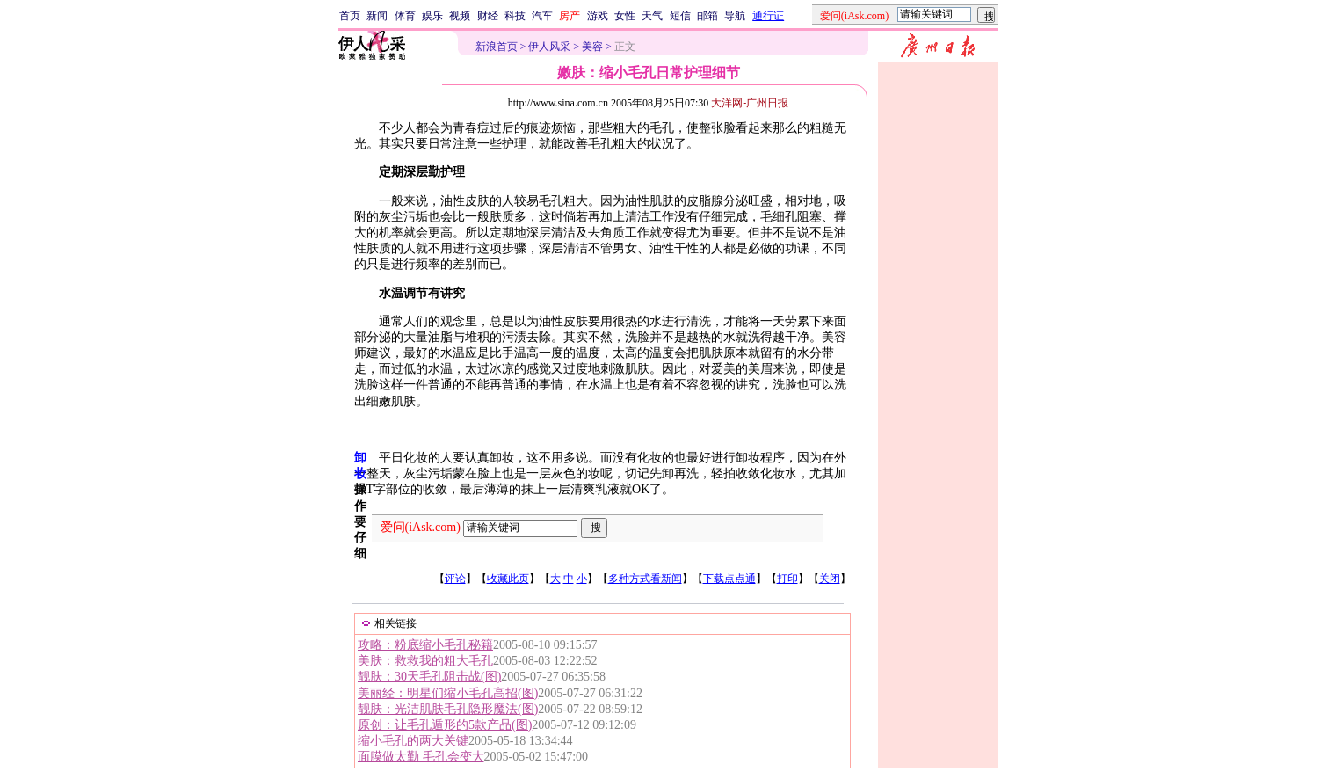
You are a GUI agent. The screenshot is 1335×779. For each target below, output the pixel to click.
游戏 (597, 16)
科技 (515, 16)
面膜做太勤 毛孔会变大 (421, 756)
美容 (592, 46)
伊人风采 (549, 46)
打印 (787, 578)
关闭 (829, 578)
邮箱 (707, 16)
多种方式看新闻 (645, 578)
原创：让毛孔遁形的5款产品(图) (445, 725)
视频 (459, 16)
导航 (734, 16)
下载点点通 (729, 578)
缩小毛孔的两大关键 (413, 740)
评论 (455, 578)
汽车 (542, 16)
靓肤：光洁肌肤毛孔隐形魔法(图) (448, 709)
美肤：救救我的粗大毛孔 (425, 660)
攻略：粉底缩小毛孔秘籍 (425, 645)
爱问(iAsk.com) (421, 527)
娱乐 (432, 16)
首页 (349, 16)
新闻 (377, 16)
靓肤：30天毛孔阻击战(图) (429, 676)
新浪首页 (496, 46)
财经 (487, 16)
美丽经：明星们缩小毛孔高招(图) (448, 693)
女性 (624, 16)
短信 (680, 16)
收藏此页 (508, 578)
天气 (652, 16)
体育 (405, 16)
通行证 (768, 16)
